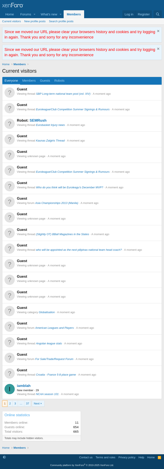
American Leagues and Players (54, 327)
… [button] (21, 403)
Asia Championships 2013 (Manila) (56, 203)
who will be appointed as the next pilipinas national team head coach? (79, 249)
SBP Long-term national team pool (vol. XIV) (63, 93)
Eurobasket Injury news (50, 125)
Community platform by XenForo (82, 465)
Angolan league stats (49, 343)
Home (9, 14)
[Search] (158, 14)
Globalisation (47, 312)
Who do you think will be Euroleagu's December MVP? (69, 187)
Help (141, 457)
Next (37, 403)
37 (27, 403)
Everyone (11, 80)
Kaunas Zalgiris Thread (50, 140)
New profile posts (34, 21)
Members (74, 14)
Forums (25, 14)
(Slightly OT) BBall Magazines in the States (62, 234)
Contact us (85, 457)
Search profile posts (61, 21)
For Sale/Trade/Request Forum (54, 359)
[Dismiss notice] (158, 31)
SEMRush (37, 120)
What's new (49, 14)
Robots (59, 80)
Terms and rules (105, 457)
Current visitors (11, 21)
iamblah (24, 386)
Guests (45, 80)
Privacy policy (127, 457)
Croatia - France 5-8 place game (56, 374)
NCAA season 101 (47, 394)
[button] (35, 14)
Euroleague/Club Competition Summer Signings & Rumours (73, 109)
